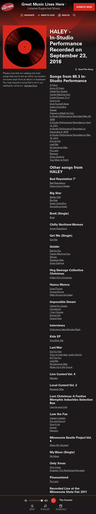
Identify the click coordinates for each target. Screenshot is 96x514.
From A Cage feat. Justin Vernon (66, 355)
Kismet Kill (55, 141)
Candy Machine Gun (60, 95)
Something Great (58, 207)
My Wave (54, 456)
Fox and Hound (57, 421)
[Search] (74, 15)
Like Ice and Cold (58, 407)
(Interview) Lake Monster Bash (65, 330)
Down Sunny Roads (60, 186)
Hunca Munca (57, 292)
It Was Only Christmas (61, 278)
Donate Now (84, 6)
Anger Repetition (58, 229)
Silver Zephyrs (57, 157)
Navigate (27, 15)
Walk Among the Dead (61, 295)
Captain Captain (58, 418)
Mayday (54, 378)
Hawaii (53, 110)
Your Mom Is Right (59, 160)
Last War (54, 144)
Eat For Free (56, 352)
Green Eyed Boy (58, 107)
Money (53, 257)
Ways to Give (46, 15)
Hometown (55, 309)
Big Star (54, 200)
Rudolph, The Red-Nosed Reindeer (67, 471)
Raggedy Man (57, 260)
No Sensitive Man (59, 147)
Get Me (53, 240)
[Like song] (84, 69)
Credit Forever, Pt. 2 (60, 98)
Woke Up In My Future (61, 367)
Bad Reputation (57, 183)
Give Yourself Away (59, 104)
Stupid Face (56, 318)
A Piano (54, 85)
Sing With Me (56, 341)
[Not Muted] (26, 501)
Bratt (52, 218)
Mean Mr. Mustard (59, 445)
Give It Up (55, 101)
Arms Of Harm (57, 88)
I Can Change (56, 312)
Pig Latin (54, 151)
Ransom (54, 154)
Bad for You (55, 251)
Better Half (55, 197)
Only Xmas (55, 467)
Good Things (56, 289)
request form (30, 86)
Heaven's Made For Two (62, 113)
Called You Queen (59, 91)
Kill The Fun (55, 358)
